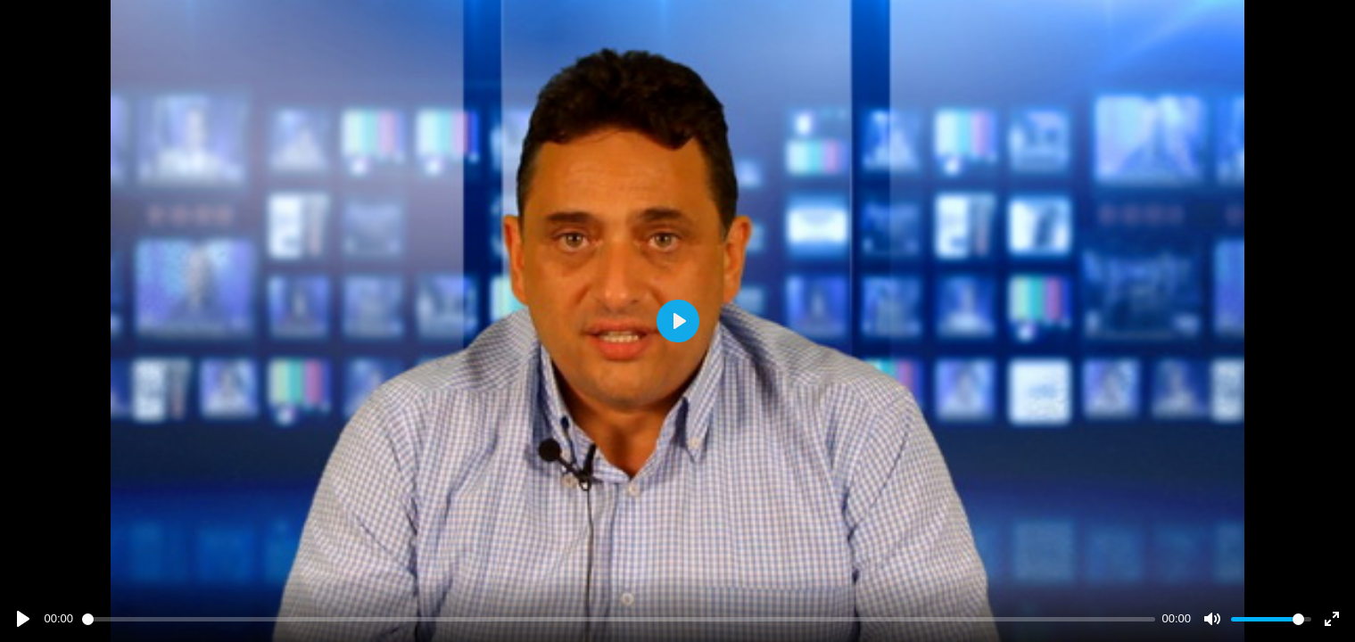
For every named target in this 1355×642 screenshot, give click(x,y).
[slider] (618, 619)
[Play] (23, 619)
